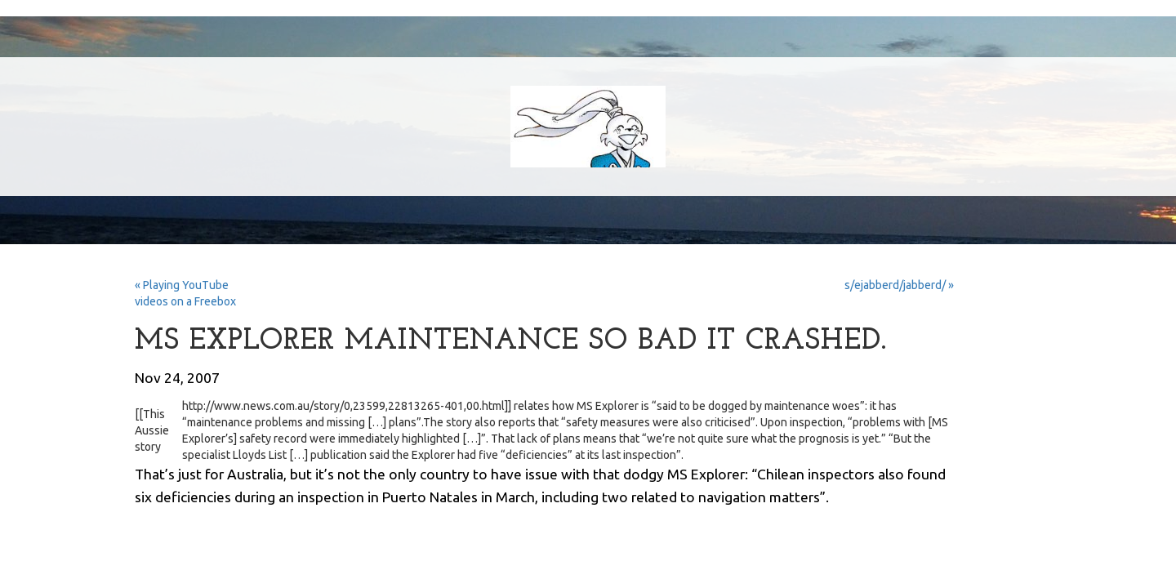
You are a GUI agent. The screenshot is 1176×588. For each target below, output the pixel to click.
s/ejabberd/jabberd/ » (899, 285)
